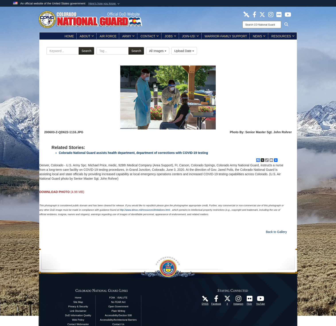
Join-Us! (190, 36)
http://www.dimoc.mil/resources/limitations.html (145, 210)
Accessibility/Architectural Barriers (118, 319)
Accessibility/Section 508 (118, 315)
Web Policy (78, 319)
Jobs (170, 36)
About (87, 36)
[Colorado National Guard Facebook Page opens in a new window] (254, 14)
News (259, 36)
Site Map (78, 302)
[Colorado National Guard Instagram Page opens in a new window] (270, 14)
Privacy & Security (78, 306)
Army (128, 36)
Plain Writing (118, 311)
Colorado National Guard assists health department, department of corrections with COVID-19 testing (133, 153)
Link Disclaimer (78, 311)
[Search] (261, 24)
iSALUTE (122, 297)
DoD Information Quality (78, 315)
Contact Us (118, 324)
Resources (283, 36)
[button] (104, 3)
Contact (149, 36)
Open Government (118, 306)
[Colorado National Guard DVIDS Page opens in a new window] (246, 14)
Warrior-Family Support (226, 36)
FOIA (112, 297)
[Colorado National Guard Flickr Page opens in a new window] (279, 14)
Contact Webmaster (78, 324)
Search (86, 51)
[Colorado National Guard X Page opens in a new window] (262, 14)
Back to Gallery (276, 232)
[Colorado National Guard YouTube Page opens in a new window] (288, 14)
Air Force (108, 36)
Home (69, 36)
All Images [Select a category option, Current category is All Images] (157, 51)
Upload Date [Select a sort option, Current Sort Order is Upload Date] (184, 51)
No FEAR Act (118, 302)
